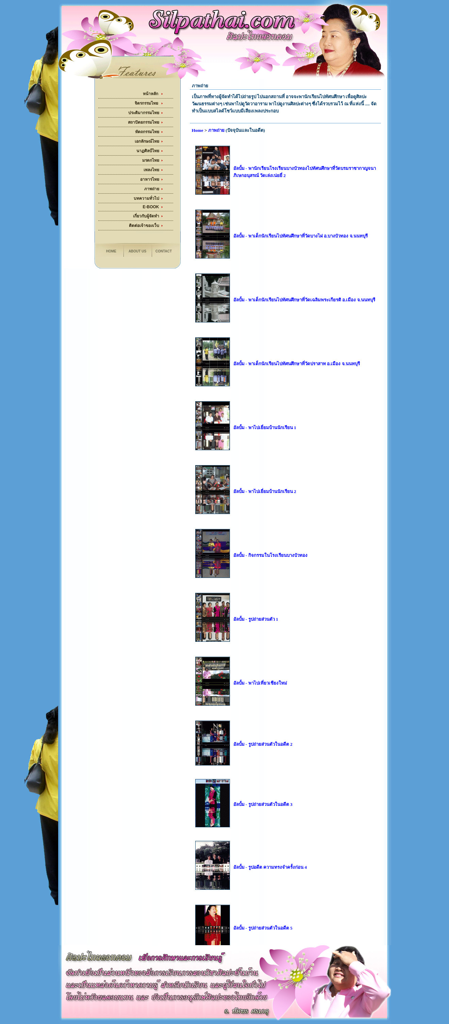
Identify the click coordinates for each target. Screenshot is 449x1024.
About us (137, 251)
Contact (163, 251)
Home (111, 251)
